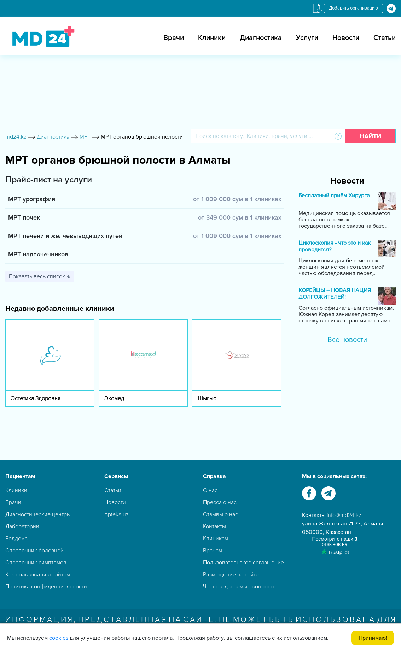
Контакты (214, 526)
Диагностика (261, 38)
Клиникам (215, 538)
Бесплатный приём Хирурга (334, 195)
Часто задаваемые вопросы (238, 586)
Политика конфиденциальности (46, 586)
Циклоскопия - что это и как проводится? (334, 246)
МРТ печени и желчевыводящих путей (65, 236)
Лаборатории (22, 526)
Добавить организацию (353, 8)
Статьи (384, 38)
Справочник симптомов (35, 562)
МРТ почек (24, 217)
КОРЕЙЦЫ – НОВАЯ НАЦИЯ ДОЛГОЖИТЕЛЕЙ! (334, 294)
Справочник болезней (34, 550)
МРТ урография (31, 199)
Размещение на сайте (231, 574)
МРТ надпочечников (38, 254)
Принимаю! (373, 637)
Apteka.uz (116, 514)
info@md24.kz (344, 515)
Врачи (173, 38)
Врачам (212, 550)
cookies (58, 637)
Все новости (347, 340)
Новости (345, 38)
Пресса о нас (220, 502)
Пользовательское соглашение (243, 562)
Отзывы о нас (220, 514)
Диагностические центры (38, 514)
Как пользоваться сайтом (37, 574)
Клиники (212, 38)
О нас (210, 490)
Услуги (307, 38)
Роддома (16, 538)
